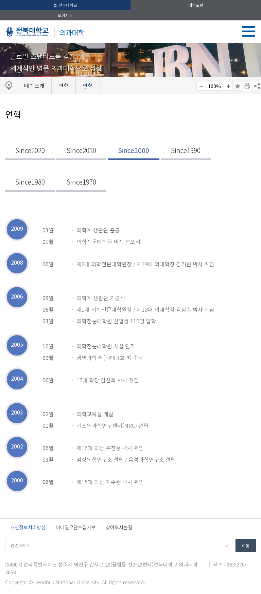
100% (214, 86)
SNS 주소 (257, 86)
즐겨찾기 (237, 86)
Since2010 (81, 150)
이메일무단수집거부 (75, 527)
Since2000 (133, 150)
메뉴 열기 (248, 31)
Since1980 (30, 182)
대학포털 (195, 5)
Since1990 (186, 150)
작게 (200, 86)
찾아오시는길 (119, 527)
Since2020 (30, 150)
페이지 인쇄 (247, 86)
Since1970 (81, 182)
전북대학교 (65, 5)
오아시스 (65, 15)
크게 (228, 86)
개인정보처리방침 (28, 527)
